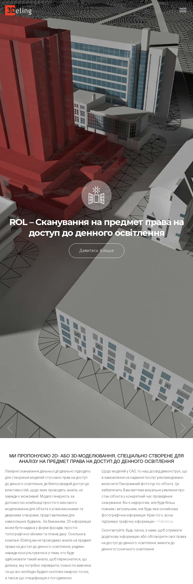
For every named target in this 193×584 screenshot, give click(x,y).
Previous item (10, 428)
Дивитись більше (96, 250)
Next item (183, 428)
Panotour (165, 521)
